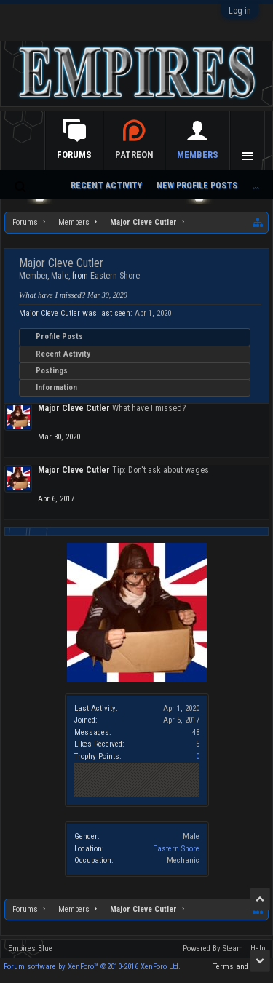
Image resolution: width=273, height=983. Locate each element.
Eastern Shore (176, 848)
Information (56, 387)
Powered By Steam (213, 948)
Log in (240, 11)
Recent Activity (63, 354)
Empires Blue (30, 948)
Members (197, 154)
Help (257, 948)
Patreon (134, 154)
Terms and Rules (241, 966)
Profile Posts (59, 336)
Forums (74, 154)
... (255, 185)
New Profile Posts (197, 185)
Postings (52, 370)
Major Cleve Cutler (74, 408)
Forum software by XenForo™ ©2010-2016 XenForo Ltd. (92, 966)
